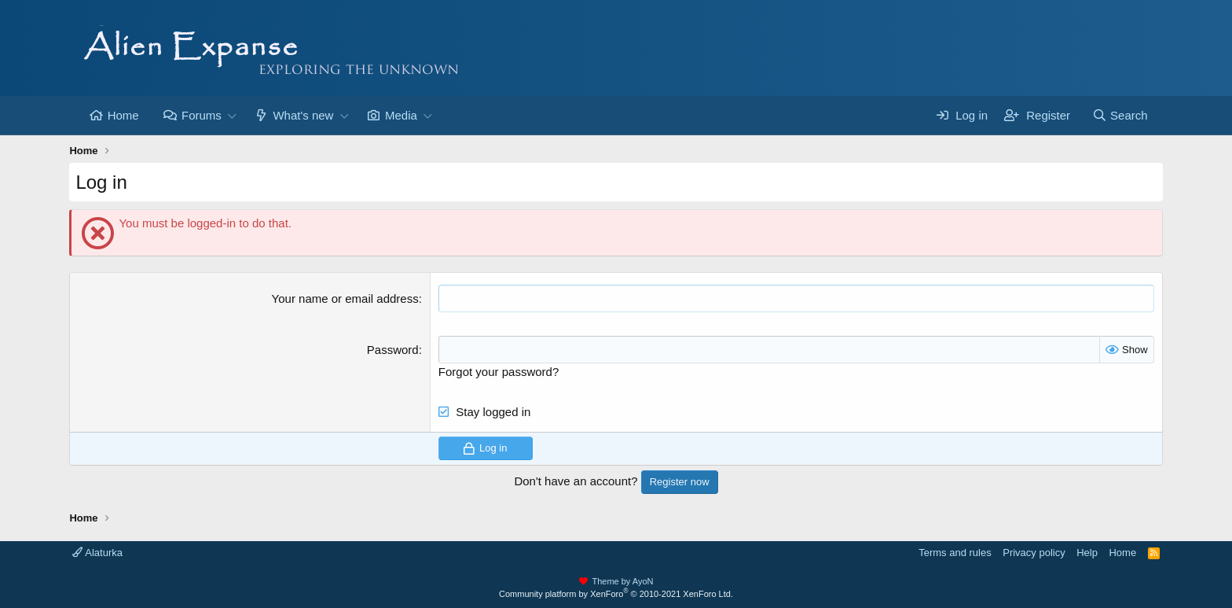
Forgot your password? (498, 371)
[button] (232, 115)
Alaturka (97, 552)
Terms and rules (954, 552)
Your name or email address (345, 298)
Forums (202, 115)
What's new (303, 115)
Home (123, 115)
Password (393, 349)
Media (401, 115)
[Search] (1120, 115)
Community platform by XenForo (616, 594)
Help (1087, 552)
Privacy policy (1034, 552)
